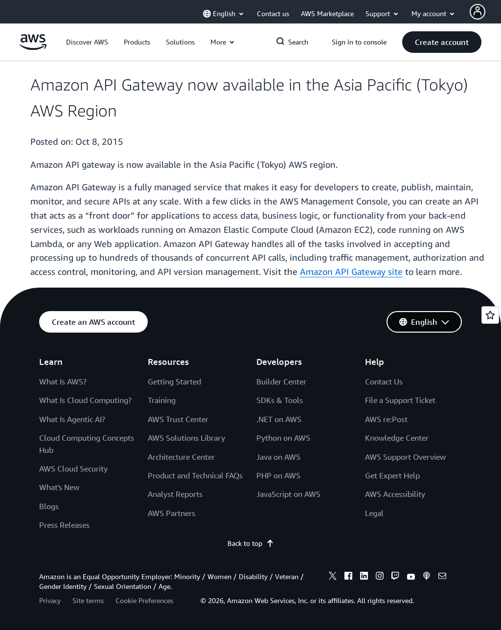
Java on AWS (278, 457)
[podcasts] (427, 577)
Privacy (50, 600)
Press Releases (64, 525)
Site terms (88, 600)
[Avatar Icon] (477, 12)
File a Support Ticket (400, 400)
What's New (59, 487)
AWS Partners (171, 513)
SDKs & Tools (279, 400)
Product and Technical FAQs (195, 475)
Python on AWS (283, 438)
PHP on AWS (278, 475)
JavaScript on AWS (288, 494)
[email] (442, 577)
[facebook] (348, 577)
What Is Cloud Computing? (85, 400)
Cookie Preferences (144, 600)
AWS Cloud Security (73, 468)
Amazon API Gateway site (351, 271)
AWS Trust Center (178, 419)
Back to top (251, 543)
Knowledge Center (397, 438)
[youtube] (411, 577)
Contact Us (384, 381)
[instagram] (380, 577)
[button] (87, 42)
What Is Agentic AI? (72, 419)
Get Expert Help (392, 475)
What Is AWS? (63, 381)
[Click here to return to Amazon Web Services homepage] (33, 47)
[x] (333, 577)
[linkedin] (364, 577)
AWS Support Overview (405, 457)
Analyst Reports (175, 494)
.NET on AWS (278, 419)
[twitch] (395, 577)
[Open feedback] (490, 315)
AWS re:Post (386, 419)
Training (162, 400)
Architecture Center (181, 457)
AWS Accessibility (395, 494)
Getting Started (174, 381)
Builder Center (281, 381)
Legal (374, 513)
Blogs (49, 506)
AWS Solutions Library (186, 438)
